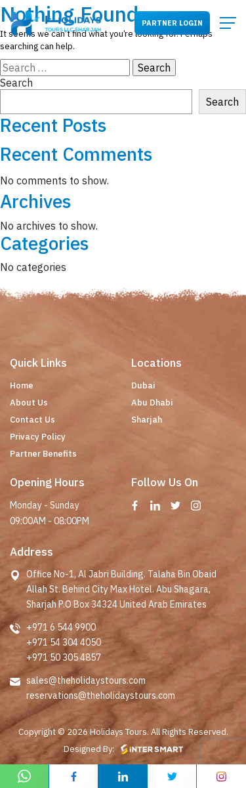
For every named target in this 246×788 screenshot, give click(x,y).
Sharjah (146, 419)
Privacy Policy (38, 436)
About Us (29, 402)
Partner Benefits (43, 453)
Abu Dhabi (152, 402)
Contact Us (32, 419)
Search (16, 82)
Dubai (143, 385)
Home (21, 385)
